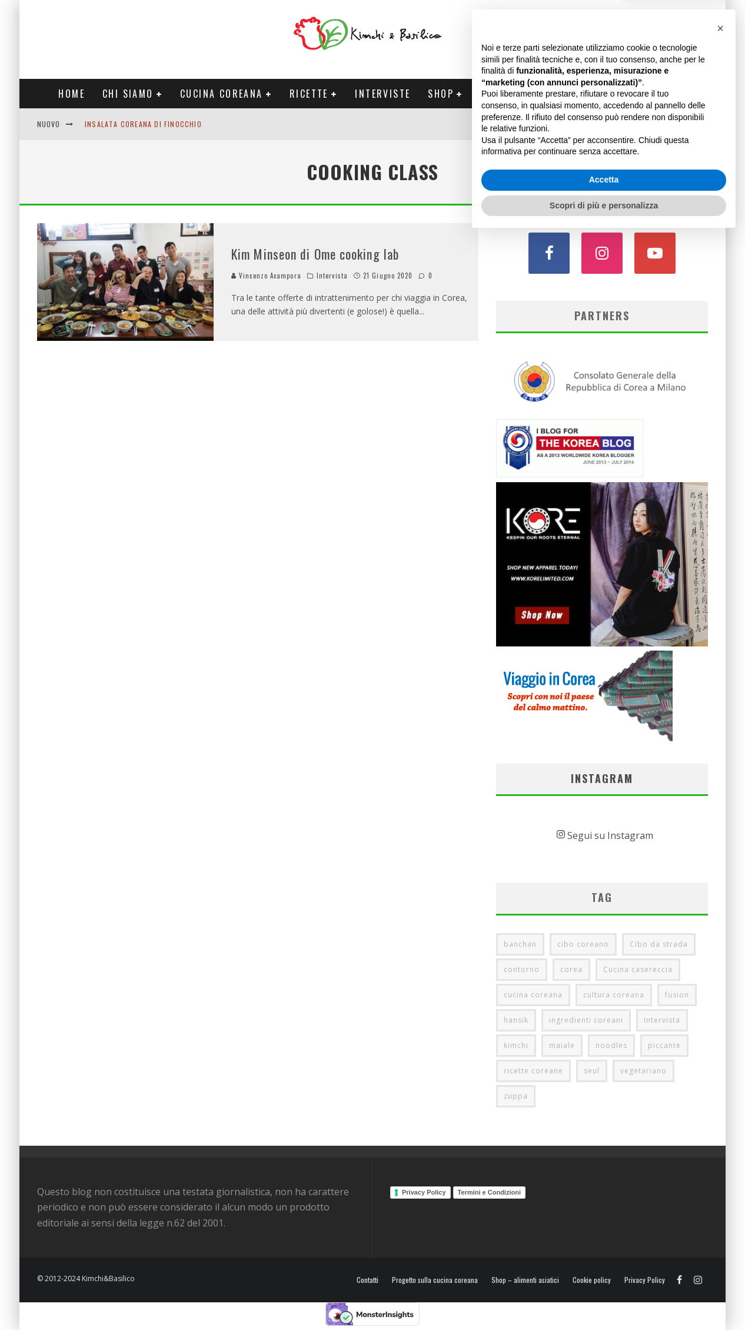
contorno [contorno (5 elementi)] (522, 969)
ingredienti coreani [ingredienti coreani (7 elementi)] (586, 1020)
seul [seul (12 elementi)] (592, 1071)
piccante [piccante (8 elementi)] (664, 1045)
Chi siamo (128, 94)
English (623, 124)
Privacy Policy (424, 1192)
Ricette (309, 94)
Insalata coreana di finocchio (143, 124)
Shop (441, 94)
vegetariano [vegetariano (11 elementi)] (643, 1071)
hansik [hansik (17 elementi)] (516, 1020)
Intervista (332, 275)
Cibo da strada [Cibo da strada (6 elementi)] (659, 944)
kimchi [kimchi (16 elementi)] (516, 1045)
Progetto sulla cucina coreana (435, 1279)
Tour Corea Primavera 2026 (619, 94)
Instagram (602, 778)
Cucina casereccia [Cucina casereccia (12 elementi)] (638, 969)
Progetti (503, 94)
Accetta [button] (604, 1272)
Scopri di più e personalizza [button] (604, 1297)
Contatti (669, 124)
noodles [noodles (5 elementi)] (611, 1045)
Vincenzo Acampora (266, 275)
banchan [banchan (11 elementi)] (520, 944)
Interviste (382, 94)
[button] (720, 1121)
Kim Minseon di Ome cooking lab (315, 253)
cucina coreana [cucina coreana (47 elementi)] (533, 995)
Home (71, 94)
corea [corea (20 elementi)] (571, 969)
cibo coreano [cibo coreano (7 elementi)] (583, 944)
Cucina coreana (221, 94)
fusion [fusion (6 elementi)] (677, 995)
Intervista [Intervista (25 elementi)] (662, 1020)
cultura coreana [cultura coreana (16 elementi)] (613, 995)
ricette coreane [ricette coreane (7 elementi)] (533, 1071)
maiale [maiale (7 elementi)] (562, 1045)
